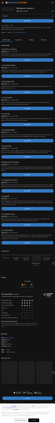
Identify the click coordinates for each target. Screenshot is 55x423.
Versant (14, 406)
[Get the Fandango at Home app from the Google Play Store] (28, 393)
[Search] (53, 2)
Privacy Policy (9, 407)
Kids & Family (9, 337)
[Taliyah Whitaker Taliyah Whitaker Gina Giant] (36, 263)
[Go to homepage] (16, 2)
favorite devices (21, 32)
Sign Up (27, 398)
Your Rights (16, 409)
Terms (33, 406)
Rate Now (31, 287)
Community (24, 287)
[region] (27, 413)
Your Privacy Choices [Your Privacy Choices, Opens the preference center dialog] (21, 420)
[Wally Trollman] (6, 263)
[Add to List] (53, 11)
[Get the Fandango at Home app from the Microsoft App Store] (38, 393)
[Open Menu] (2, 2)
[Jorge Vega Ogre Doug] (46, 263)
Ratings (31, 40)
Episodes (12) (6, 40)
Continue (33, 420)
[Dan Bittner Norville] (16, 263)
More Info (43, 40)
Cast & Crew (18, 40)
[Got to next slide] (53, 263)
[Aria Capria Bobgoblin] (26, 263)
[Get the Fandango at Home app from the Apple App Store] (17, 393)
